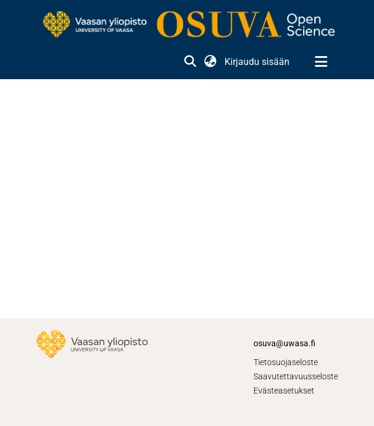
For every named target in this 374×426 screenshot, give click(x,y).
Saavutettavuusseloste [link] (295, 376)
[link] (187, 25)
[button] (190, 62)
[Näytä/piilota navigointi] (321, 62)
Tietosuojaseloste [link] (285, 362)
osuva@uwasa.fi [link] (284, 343)
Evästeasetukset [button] (283, 390)
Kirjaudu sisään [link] (258, 61)
